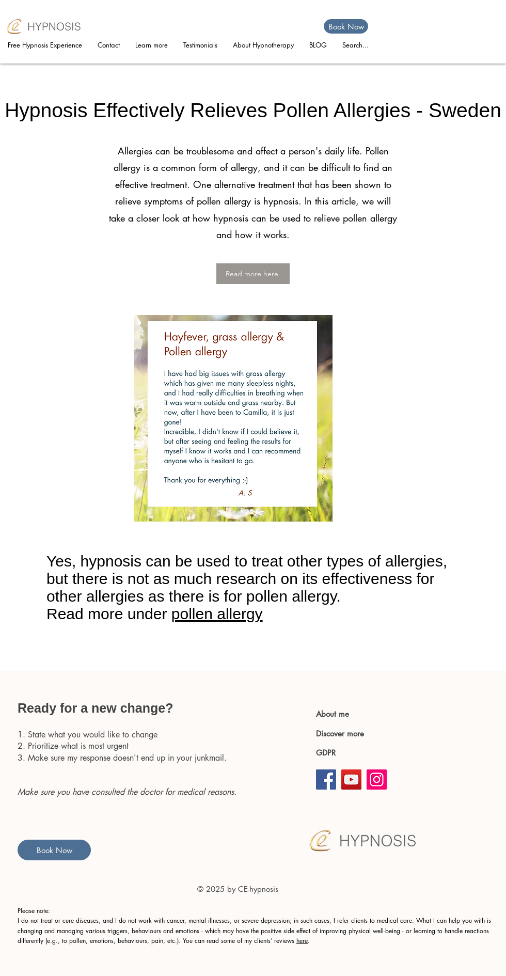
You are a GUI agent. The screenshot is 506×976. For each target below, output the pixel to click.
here (302, 940)
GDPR (326, 753)
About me (332, 714)
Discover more (341, 733)
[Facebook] (326, 779)
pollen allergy (217, 613)
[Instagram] (377, 779)
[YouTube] (351, 779)
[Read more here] (253, 273)
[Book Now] (346, 26)
